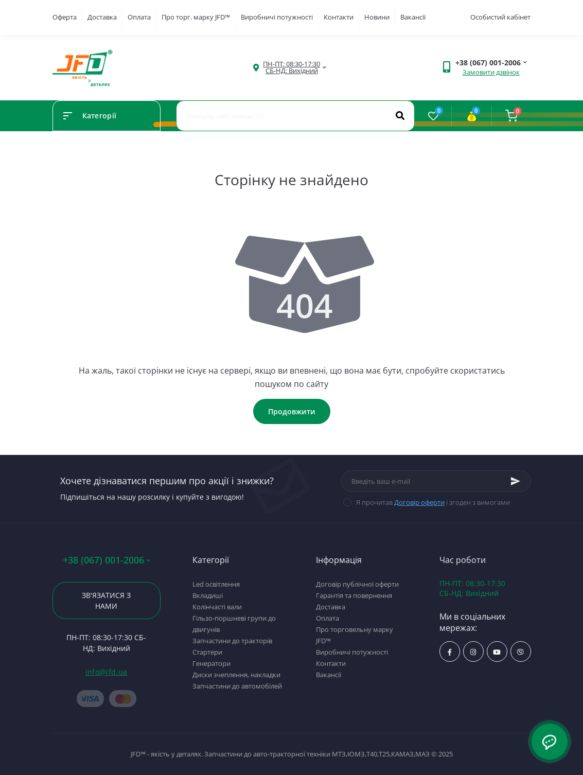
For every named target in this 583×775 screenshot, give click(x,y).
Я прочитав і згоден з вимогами (433, 502)
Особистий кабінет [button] (500, 17)
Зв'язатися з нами (106, 600)
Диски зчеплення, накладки (236, 674)
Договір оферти (419, 502)
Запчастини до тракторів (232, 640)
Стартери (207, 652)
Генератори (211, 663)
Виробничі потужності (277, 17)
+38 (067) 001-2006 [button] (106, 560)
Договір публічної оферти (357, 584)
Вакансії (413, 17)
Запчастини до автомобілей (237, 686)
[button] (291, 67)
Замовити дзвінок (491, 72)
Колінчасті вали (217, 606)
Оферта (64, 17)
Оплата (139, 17)
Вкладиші (207, 595)
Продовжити (291, 411)
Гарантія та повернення (354, 595)
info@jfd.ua (106, 672)
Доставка (102, 17)
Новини (377, 17)
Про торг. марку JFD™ (196, 17)
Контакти (339, 17)
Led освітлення (216, 584)
